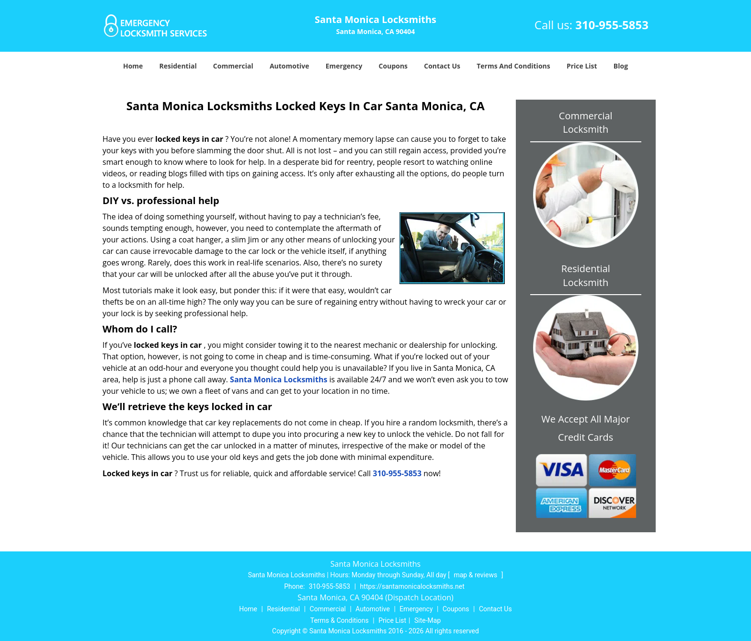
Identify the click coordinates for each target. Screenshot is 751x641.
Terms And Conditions (513, 65)
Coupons (393, 65)
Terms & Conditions (339, 620)
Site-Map (427, 620)
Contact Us (442, 65)
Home (133, 65)
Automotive (289, 65)
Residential (178, 65)
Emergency (344, 65)
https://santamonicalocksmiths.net (412, 586)
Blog (621, 65)
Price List (582, 65)
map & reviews (476, 575)
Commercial (233, 65)
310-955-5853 (612, 25)
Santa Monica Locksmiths (278, 379)
